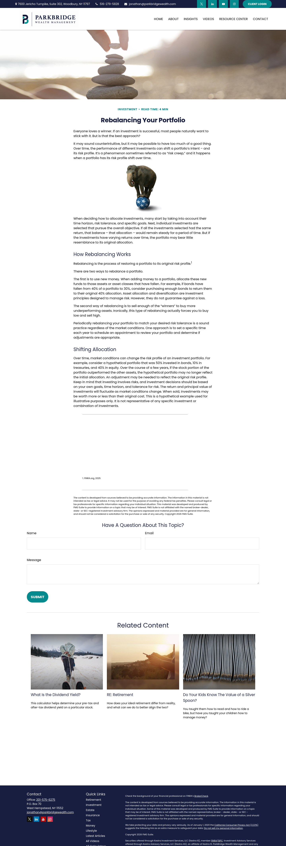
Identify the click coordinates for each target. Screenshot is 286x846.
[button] (158, 19)
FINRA (214, 840)
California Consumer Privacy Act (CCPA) (236, 825)
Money (90, 826)
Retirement (93, 800)
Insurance (93, 815)
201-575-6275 (45, 800)
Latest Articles (95, 836)
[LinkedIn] (212, 4)
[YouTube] (223, 4)
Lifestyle (91, 831)
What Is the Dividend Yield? (55, 694)
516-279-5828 (107, 4)
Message (34, 560)
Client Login (257, 4)
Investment (94, 805)
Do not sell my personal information (223, 828)
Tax (88, 820)
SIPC (220, 840)
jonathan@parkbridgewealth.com (150, 4)
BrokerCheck (201, 796)
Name (31, 533)
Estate (90, 810)
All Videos (92, 841)
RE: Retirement (120, 694)
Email (149, 533)
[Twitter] (201, 4)
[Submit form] (37, 597)
